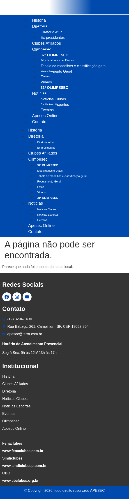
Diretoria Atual (52, 32)
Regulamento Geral (56, 71)
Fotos (45, 77)
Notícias (39, 93)
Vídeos (46, 82)
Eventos (42, 220)
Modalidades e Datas (57, 60)
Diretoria (39, 26)
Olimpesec (41, 49)
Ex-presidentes (46, 147)
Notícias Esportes (55, 104)
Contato (39, 122)
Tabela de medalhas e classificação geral (73, 66)
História (39, 20)
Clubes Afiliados (46, 43)
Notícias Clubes (53, 99)
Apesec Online (45, 115)
